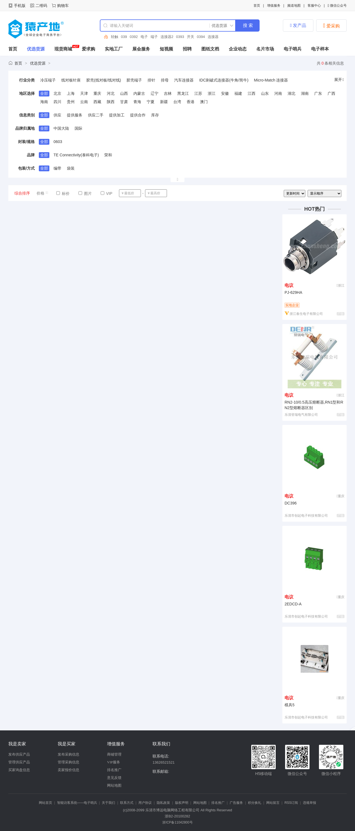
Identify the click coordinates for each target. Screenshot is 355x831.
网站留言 (273, 803)
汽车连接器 (184, 80)
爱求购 (88, 49)
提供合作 (138, 115)
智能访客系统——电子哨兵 (77, 803)
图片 (85, 193)
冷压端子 (48, 80)
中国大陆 (61, 128)
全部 (44, 93)
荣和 (108, 155)
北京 (57, 93)
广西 (331, 93)
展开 (339, 79)
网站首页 (45, 803)
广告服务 (236, 803)
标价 (63, 193)
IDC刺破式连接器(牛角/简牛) (223, 80)
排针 (151, 80)
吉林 (168, 93)
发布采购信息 (68, 754)
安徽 (225, 93)
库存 (155, 115)
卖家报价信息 (68, 770)
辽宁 (154, 93)
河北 (111, 93)
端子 (154, 37)
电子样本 (320, 49)
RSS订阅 (291, 803)
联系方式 (126, 803)
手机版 (20, 5)
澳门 (204, 102)
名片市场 (265, 49)
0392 (134, 37)
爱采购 (331, 25)
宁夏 (150, 102)
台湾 (177, 102)
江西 (251, 93)
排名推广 (114, 770)
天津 (84, 93)
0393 (180, 37)
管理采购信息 (68, 762)
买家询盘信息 (19, 770)
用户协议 (145, 803)
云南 (84, 102)
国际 (78, 128)
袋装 (71, 168)
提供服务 (74, 115)
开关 (190, 37)
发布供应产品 (19, 754)
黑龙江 (183, 93)
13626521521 (164, 762)
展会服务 (141, 49)
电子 (144, 37)
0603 (58, 141)
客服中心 (314, 5)
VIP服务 (113, 762)
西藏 (97, 102)
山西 (124, 93)
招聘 (187, 49)
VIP (106, 193)
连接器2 (167, 37)
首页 (256, 5)
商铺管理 (114, 754)
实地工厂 (114, 49)
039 (124, 37)
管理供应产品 (19, 762)
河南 (278, 93)
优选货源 (36, 49)
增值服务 (273, 5)
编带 (57, 168)
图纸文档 (210, 49)
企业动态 (238, 49)
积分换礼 (254, 803)
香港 (190, 102)
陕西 (111, 102)
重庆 (97, 93)
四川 (57, 102)
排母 (165, 80)
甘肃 (124, 102)
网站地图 (114, 785)
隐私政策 (163, 803)
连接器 (213, 37)
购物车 (63, 5)
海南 (44, 102)
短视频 (166, 49)
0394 (201, 37)
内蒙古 (139, 93)
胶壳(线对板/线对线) (103, 80)
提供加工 (117, 115)
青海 (137, 102)
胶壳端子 (134, 80)
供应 (57, 115)
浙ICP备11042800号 (177, 822)
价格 (43, 193)
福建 (238, 93)
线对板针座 (71, 80)
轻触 (114, 37)
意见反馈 (114, 778)
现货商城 (63, 49)
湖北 (291, 93)
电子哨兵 (292, 49)
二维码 (41, 5)
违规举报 (309, 803)
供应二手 (95, 115)
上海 (71, 93)
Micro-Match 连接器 (271, 80)
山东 (265, 93)
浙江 (211, 93)
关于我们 (108, 803)
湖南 (305, 93)
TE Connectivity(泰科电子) (76, 155)
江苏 (198, 93)
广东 (318, 93)
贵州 (71, 102)
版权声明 (181, 803)
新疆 (164, 102)
